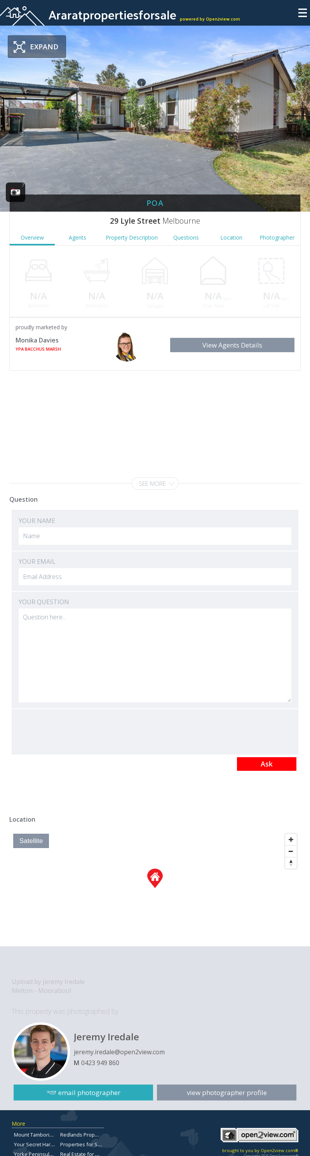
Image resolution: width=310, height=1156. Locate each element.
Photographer (276, 237)
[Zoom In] (291, 839)
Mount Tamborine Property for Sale (55, 1134)
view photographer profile (227, 1092)
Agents (77, 237)
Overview (32, 237)
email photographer (89, 1092)
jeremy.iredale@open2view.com (119, 1052)
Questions (186, 237)
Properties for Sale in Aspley (93, 1144)
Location (231, 237)
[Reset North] (291, 863)
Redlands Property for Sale (91, 1134)
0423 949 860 (100, 1063)
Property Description (132, 237)
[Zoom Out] (291, 851)
